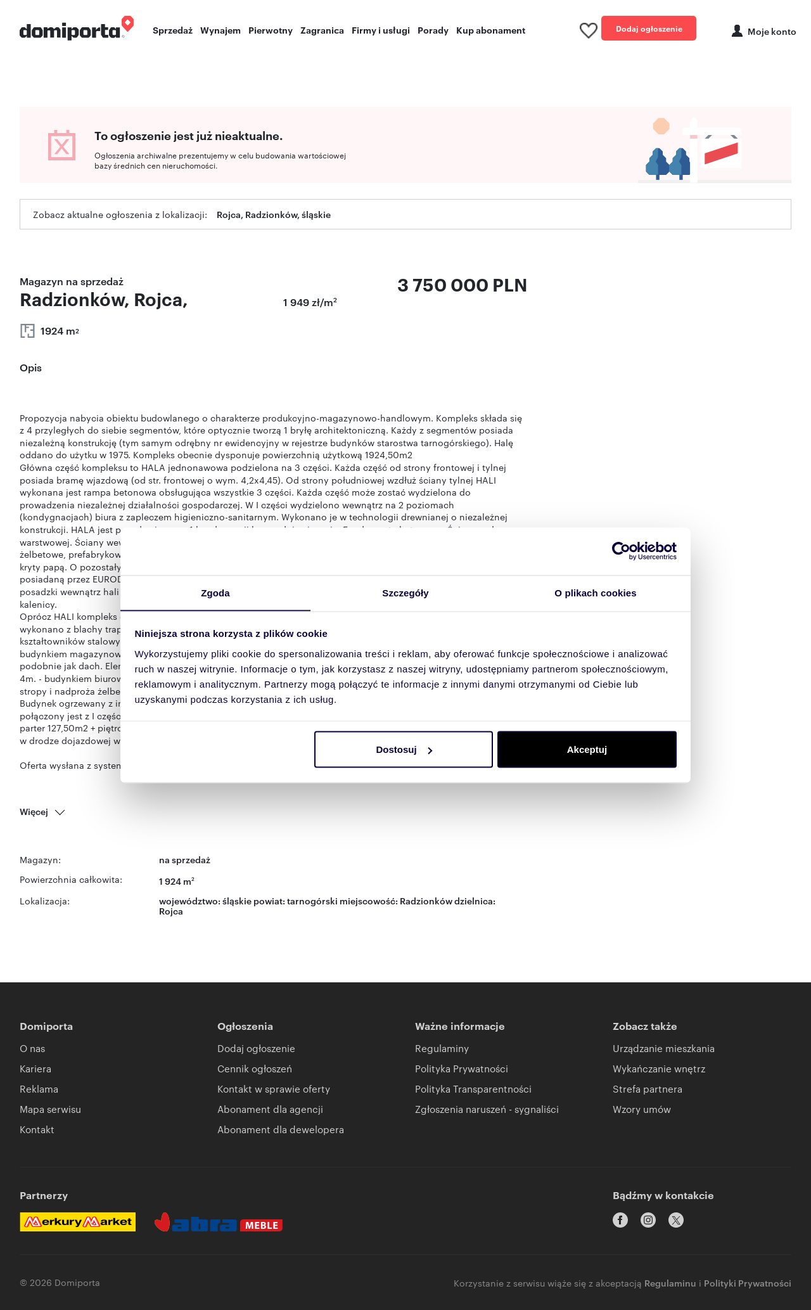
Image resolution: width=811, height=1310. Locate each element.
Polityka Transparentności (473, 1088)
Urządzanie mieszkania (664, 1048)
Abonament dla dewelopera (280, 1129)
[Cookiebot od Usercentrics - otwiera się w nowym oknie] (621, 550)
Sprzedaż (173, 29)
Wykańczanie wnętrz (659, 1068)
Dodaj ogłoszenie (649, 28)
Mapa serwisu (50, 1108)
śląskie (237, 900)
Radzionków (426, 900)
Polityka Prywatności (461, 1068)
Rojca (171, 910)
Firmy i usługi (381, 29)
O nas (32, 1048)
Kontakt (37, 1129)
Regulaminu (670, 1282)
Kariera (35, 1068)
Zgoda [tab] (215, 592)
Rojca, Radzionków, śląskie (274, 215)
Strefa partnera (647, 1088)
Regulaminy (442, 1048)
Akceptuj (587, 749)
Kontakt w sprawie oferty (273, 1088)
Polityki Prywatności (747, 1282)
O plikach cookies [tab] (595, 592)
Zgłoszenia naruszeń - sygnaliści (487, 1108)
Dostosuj (403, 749)
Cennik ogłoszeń (254, 1068)
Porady (433, 29)
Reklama (39, 1088)
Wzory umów (642, 1108)
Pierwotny (270, 29)
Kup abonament (490, 29)
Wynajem (220, 29)
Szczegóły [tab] (405, 592)
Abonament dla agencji (270, 1108)
